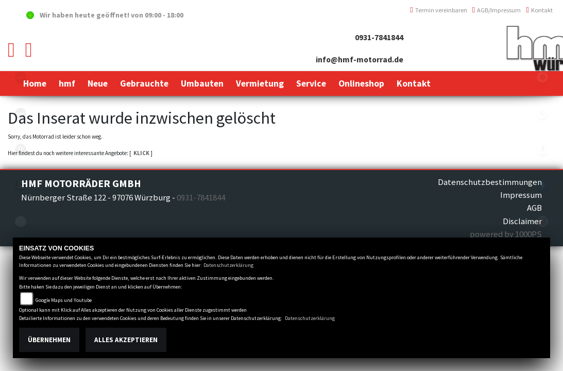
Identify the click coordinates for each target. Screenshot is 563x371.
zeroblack (20, 185)
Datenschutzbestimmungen (490, 182)
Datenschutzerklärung (228, 265)
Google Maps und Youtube (64, 300)
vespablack (20, 113)
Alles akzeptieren (126, 339)
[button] (67, 83)
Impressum (521, 194)
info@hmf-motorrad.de (359, 59)
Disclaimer (522, 221)
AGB (534, 207)
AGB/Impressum (496, 10)
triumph (20, 149)
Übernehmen (49, 339)
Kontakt (539, 10)
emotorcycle (20, 221)
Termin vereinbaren (438, 10)
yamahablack (20, 77)
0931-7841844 (379, 37)
